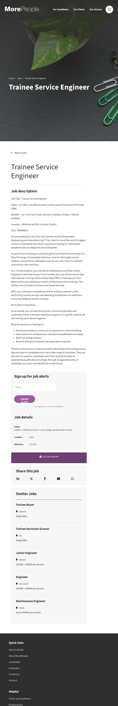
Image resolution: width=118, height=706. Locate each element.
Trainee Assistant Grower (33, 529)
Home (11, 78)
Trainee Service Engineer (35, 78)
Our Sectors (96, 9)
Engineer (22, 577)
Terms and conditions (20, 698)
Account (13, 680)
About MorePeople (18, 656)
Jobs (19, 78)
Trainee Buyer (25, 505)
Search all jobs (16, 650)
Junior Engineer (26, 553)
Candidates (14, 662)
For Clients (79, 9)
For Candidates (61, 9)
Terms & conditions (55, 406)
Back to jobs (20, 153)
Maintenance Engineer (30, 601)
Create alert (25, 400)
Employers (14, 668)
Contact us (14, 674)
